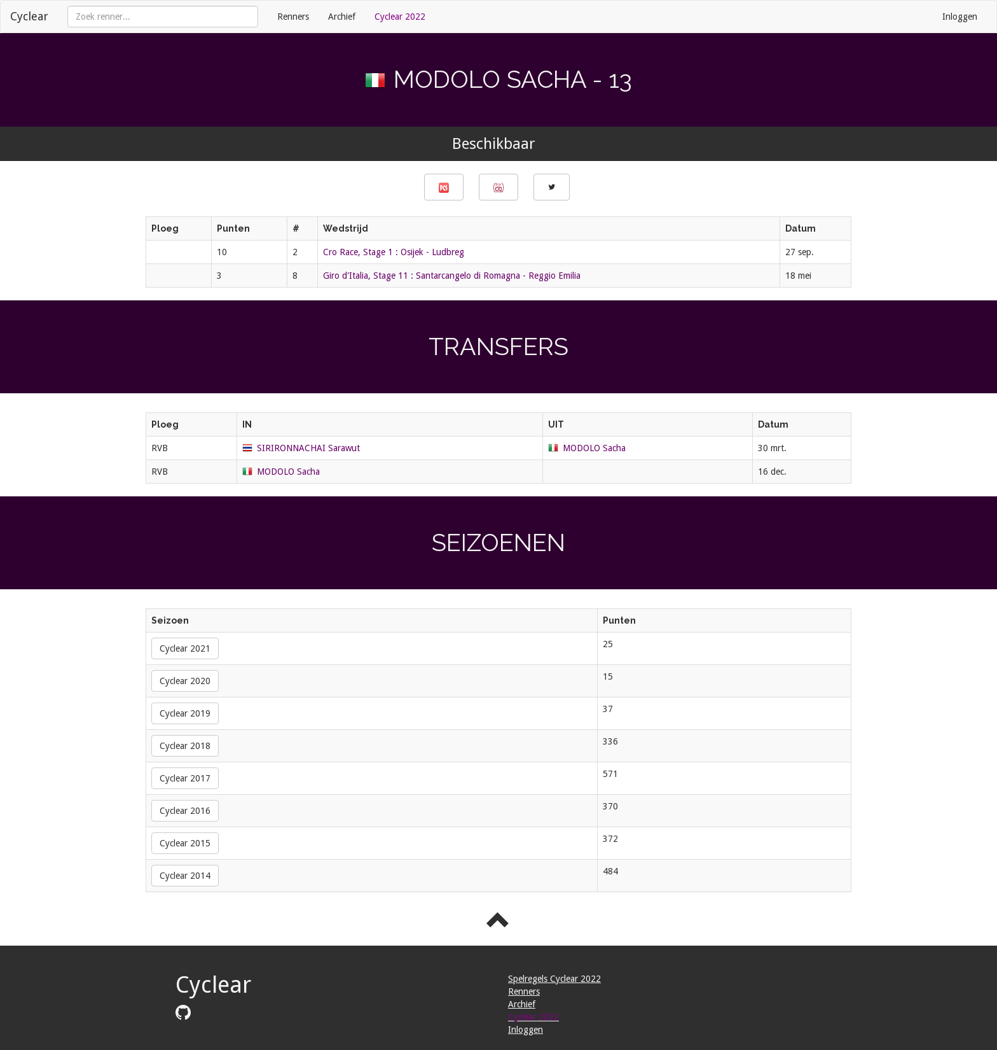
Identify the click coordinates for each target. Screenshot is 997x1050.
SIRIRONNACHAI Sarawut (308, 448)
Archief (341, 16)
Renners (293, 16)
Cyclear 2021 (185, 648)
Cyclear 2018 (185, 746)
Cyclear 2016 (185, 811)
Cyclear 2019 (185, 713)
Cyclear (29, 16)
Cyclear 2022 (400, 16)
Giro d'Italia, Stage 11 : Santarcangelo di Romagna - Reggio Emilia (452, 275)
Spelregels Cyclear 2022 (554, 979)
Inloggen (959, 16)
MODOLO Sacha (594, 448)
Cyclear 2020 (185, 681)
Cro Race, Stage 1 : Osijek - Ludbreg (393, 252)
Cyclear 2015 (185, 843)
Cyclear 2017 (185, 778)
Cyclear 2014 (185, 876)
